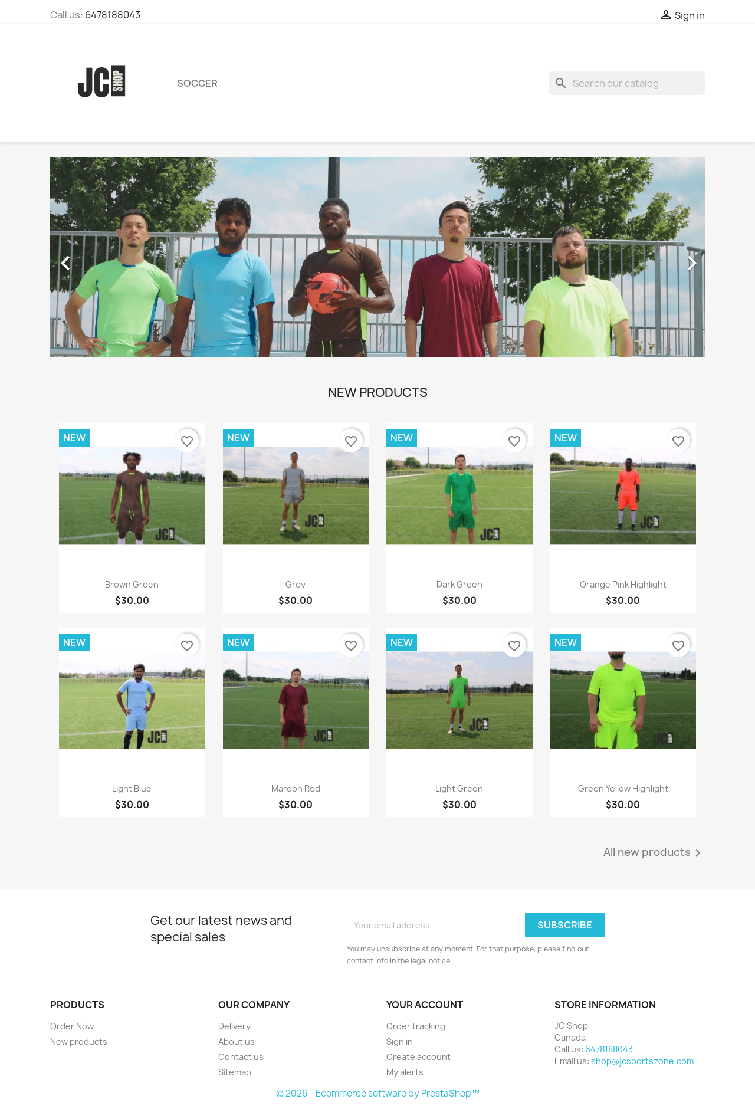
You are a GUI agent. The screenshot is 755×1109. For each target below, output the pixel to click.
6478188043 (112, 14)
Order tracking (415, 1026)
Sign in (399, 1041)
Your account (424, 1004)
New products (78, 1041)
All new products (654, 853)
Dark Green (459, 584)
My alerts (405, 1072)
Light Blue (132, 788)
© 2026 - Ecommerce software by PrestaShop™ (378, 1093)
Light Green (459, 788)
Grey (295, 584)
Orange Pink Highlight (623, 584)
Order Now (72, 1026)
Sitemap (234, 1072)
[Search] (627, 83)
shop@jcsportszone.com (642, 1061)
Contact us (241, 1056)
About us (236, 1041)
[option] (377, 257)
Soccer (197, 83)
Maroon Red (295, 788)
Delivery (234, 1026)
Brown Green (132, 584)
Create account (418, 1056)
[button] (99, 257)
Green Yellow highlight (623, 788)
